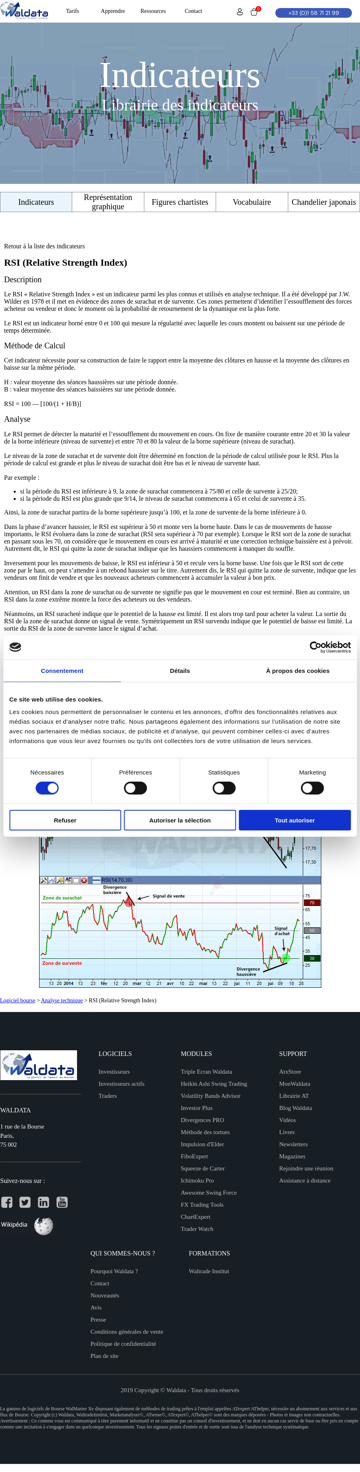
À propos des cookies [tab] (298, 670)
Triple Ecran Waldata (206, 1071)
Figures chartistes (180, 202)
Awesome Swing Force (209, 1192)
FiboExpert (194, 1156)
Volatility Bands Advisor (211, 1096)
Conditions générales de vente (127, 1331)
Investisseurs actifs (122, 1084)
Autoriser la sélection (180, 820)
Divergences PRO (203, 1120)
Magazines (292, 1156)
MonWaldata (294, 1084)
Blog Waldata (295, 1108)
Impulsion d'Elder (202, 1144)
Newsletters (293, 1144)
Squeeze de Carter (203, 1168)
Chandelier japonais (324, 202)
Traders (108, 1096)
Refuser (65, 820)
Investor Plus (197, 1108)
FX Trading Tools (202, 1204)
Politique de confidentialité (123, 1344)
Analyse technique (62, 1000)
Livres (287, 1132)
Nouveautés (105, 1295)
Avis (96, 1307)
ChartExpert (195, 1217)
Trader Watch (197, 1229)
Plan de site (105, 1356)
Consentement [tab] (62, 670)
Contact (100, 1283)
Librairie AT (294, 1096)
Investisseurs (114, 1071)
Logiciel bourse (17, 1000)
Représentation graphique (108, 202)
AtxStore (290, 1071)
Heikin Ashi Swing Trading (214, 1084)
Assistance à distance (305, 1180)
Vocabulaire (252, 202)
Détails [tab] (180, 670)
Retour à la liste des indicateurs (44, 246)
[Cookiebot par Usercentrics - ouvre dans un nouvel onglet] (315, 647)
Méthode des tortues (205, 1132)
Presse (98, 1319)
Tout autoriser (295, 820)
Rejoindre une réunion (306, 1168)
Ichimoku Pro (197, 1180)
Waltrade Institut (209, 1271)
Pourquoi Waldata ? (114, 1271)
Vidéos (287, 1120)
